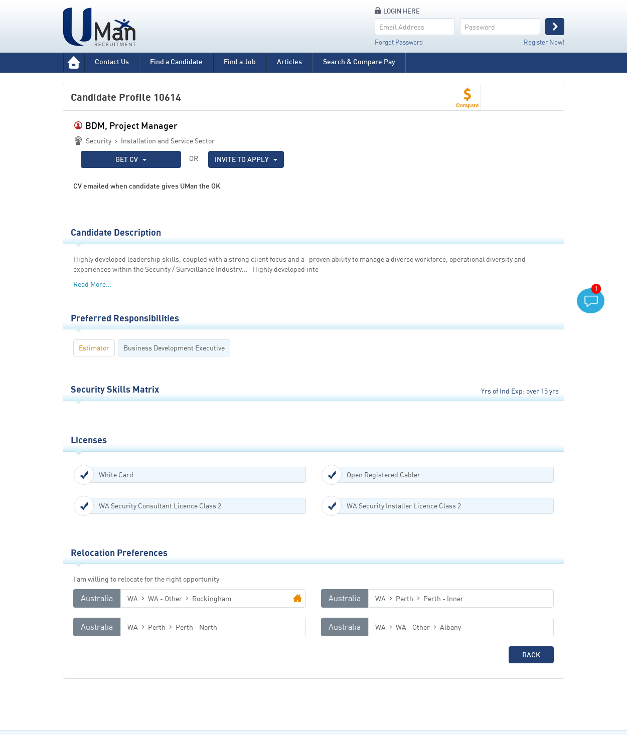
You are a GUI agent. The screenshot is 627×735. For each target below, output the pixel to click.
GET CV (130, 159)
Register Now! (544, 42)
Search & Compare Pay (359, 61)
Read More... (92, 284)
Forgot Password (399, 42)
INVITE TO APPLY (246, 159)
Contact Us (112, 61)
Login (554, 26)
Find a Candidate (176, 61)
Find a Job (240, 61)
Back (531, 654)
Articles (289, 61)
